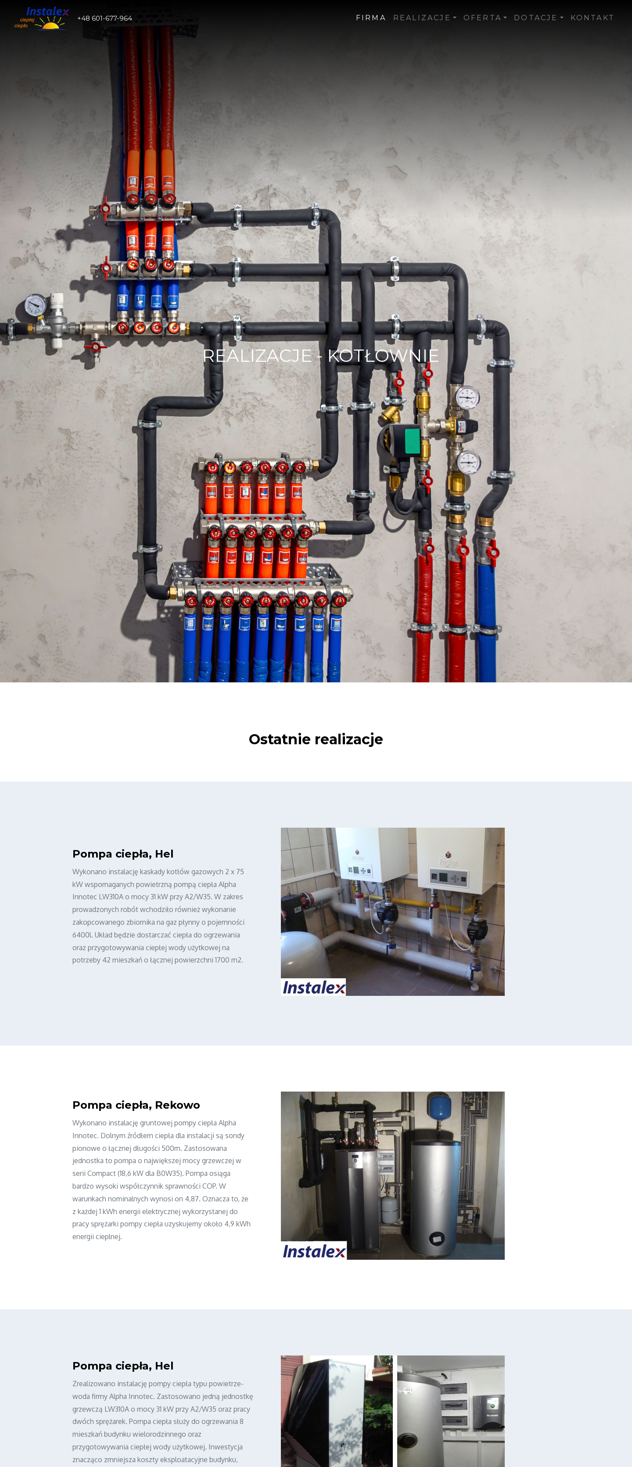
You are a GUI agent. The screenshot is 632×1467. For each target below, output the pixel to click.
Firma (371, 18)
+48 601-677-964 (104, 18)
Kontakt (593, 18)
